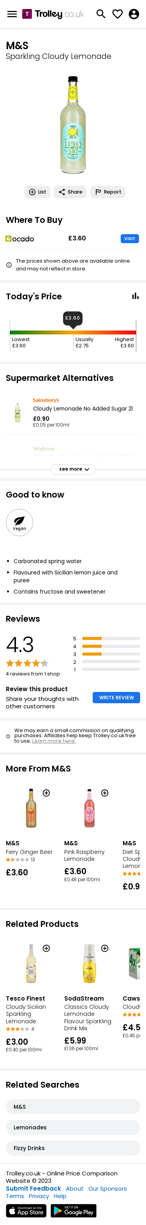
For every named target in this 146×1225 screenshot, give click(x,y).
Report (107, 192)
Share (70, 192)
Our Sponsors (107, 1188)
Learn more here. (54, 741)
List (37, 192)
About (75, 1188)
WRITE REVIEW (116, 697)
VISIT (129, 238)
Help (60, 1196)
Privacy (39, 1196)
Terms (15, 1196)
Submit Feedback (33, 1188)
